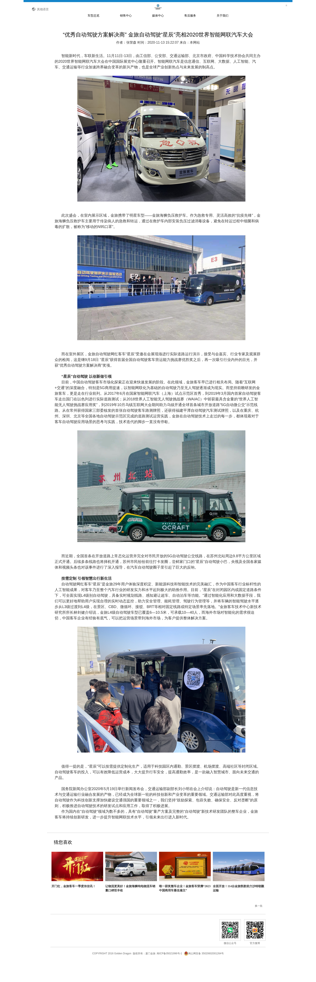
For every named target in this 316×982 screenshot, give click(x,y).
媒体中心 (158, 34)
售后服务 (190, 34)
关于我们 (222, 34)
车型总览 (93, 34)
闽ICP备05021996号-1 (169, 972)
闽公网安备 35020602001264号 (204, 972)
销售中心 (126, 34)
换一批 (258, 924)
